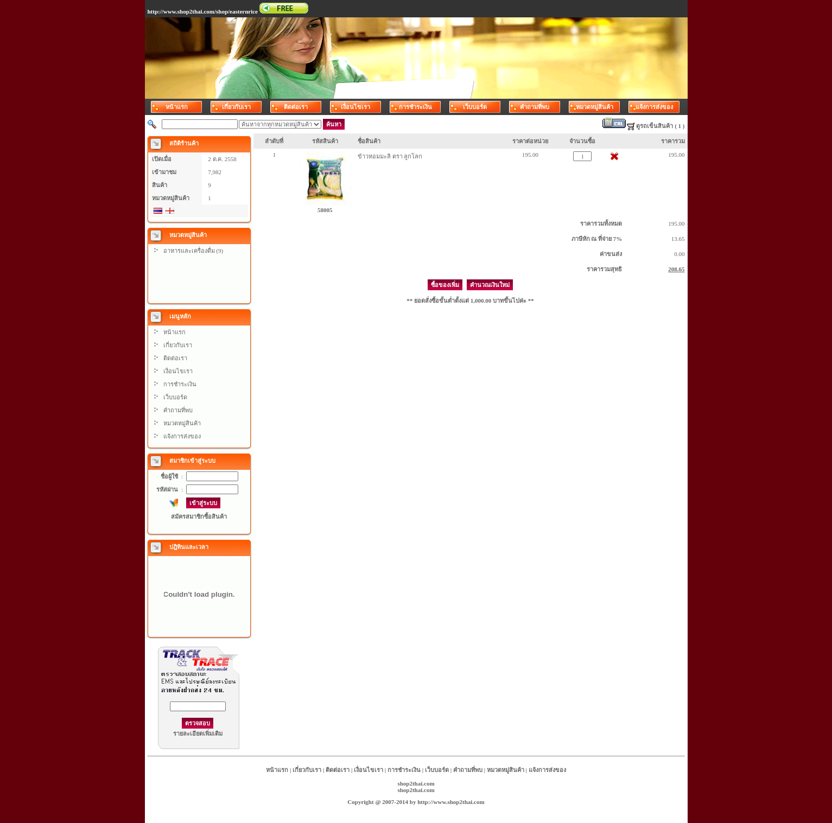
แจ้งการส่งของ (182, 436)
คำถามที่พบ (178, 410)
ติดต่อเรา (175, 358)
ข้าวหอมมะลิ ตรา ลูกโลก (390, 156)
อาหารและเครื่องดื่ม (189, 250)
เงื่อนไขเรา (178, 371)
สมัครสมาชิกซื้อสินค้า (199, 516)
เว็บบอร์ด (175, 397)
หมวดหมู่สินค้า (182, 423)
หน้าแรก (174, 332)
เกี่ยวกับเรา (177, 345)
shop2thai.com (415, 783)
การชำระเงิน (179, 384)
